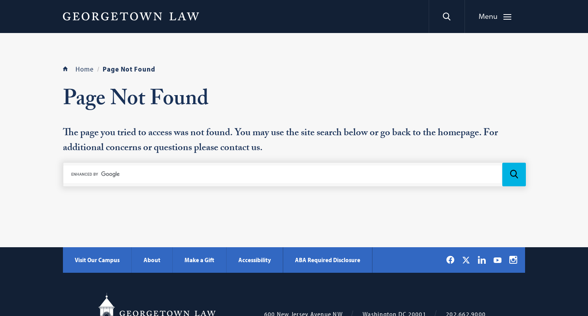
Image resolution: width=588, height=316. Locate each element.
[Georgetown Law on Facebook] (450, 260)
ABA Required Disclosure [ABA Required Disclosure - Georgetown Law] (327, 259)
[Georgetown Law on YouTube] (497, 259)
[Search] (447, 16)
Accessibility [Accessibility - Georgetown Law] (254, 259)
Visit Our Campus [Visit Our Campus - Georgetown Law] (97, 259)
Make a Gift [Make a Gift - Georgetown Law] (199, 259)
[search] (282, 174)
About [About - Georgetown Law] (152, 259)
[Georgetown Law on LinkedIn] (482, 260)
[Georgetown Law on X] (466, 260)
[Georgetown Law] (131, 16)
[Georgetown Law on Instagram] (513, 260)
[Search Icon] (514, 174)
